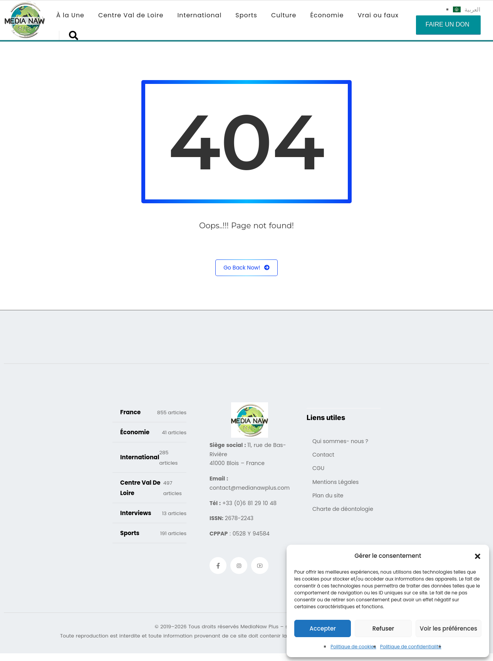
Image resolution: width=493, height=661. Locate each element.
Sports (246, 15)
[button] (477, 556)
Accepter (322, 628)
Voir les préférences (448, 628)
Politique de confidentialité (410, 646)
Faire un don (448, 24)
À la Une (70, 15)
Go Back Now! (246, 268)
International (199, 15)
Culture (283, 15)
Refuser (383, 628)
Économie (327, 15)
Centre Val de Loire (130, 15)
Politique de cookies (353, 646)
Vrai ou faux (378, 15)
